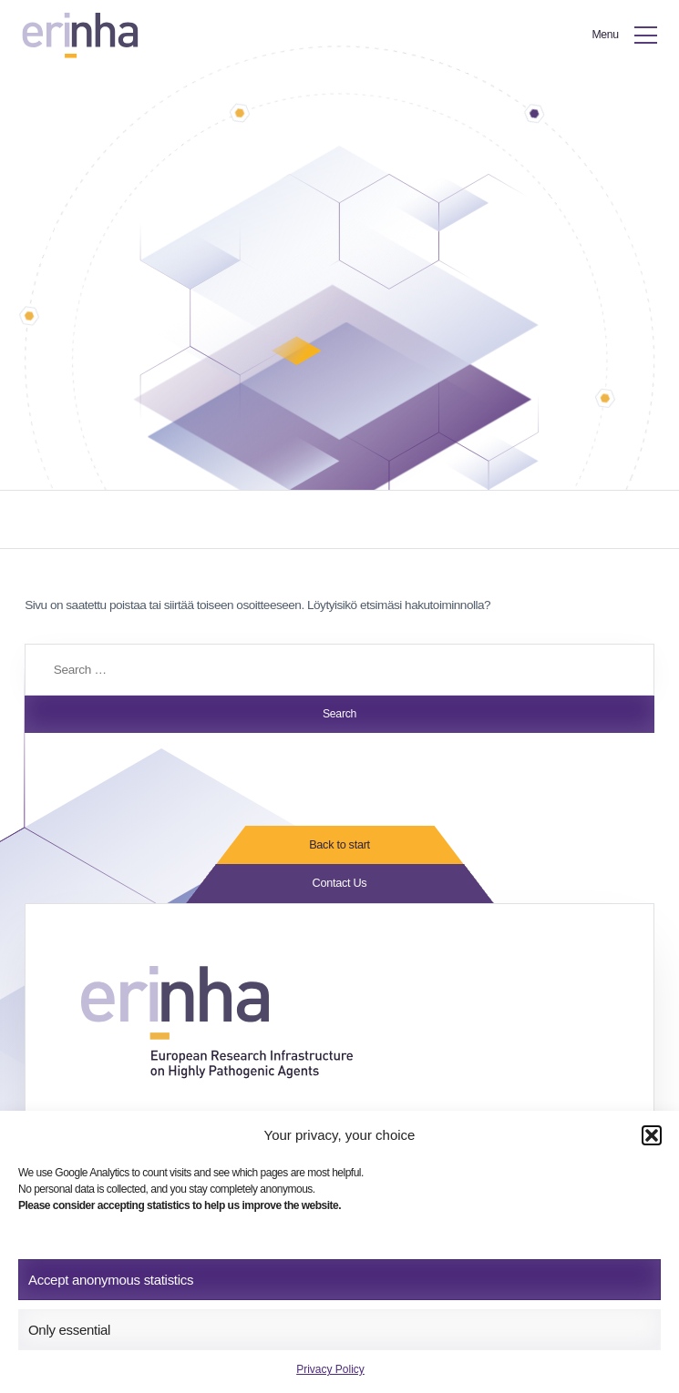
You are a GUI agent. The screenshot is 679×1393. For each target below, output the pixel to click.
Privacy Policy (330, 1369)
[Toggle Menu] (620, 36)
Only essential (69, 1329)
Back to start (340, 847)
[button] (652, 1135)
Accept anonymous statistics (110, 1279)
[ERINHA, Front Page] (83, 36)
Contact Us (340, 885)
